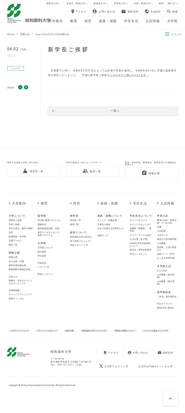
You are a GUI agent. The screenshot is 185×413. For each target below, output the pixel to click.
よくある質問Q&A (165, 265)
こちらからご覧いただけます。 (129, 75)
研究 (76, 211)
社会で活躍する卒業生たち (110, 236)
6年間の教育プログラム (49, 227)
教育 (44, 211)
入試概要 (161, 250)
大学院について (45, 255)
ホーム (10, 34)
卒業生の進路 (103, 232)
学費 (159, 234)
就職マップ (102, 243)
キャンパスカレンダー (140, 232)
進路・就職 (109, 211)
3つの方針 (162, 278)
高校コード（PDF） (166, 261)
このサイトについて (21, 337)
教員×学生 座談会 (165, 315)
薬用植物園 (14, 298)
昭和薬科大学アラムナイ (105, 338)
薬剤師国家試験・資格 (48, 236)
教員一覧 (74, 232)
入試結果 (161, 238)
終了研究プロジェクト (81, 248)
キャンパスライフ (138, 227)
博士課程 (42, 263)
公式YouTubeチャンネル (156, 384)
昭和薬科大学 (29, 13)
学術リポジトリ (79, 252)
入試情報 (167, 211)
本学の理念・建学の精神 (21, 236)
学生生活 (140, 211)
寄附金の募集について (142, 337)
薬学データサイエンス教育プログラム (48, 241)
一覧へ (115, 111)
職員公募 (78, 337)
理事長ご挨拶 (15, 227)
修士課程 (42, 259)
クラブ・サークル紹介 (140, 242)
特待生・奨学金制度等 (140, 257)
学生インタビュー (138, 261)
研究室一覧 (75, 227)
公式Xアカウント (116, 384)
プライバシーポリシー (53, 337)
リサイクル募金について (29, 342)
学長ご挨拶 (14, 232)
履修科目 (42, 232)
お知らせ (25, 34)
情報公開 (13, 264)
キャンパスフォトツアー (21, 302)
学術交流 (42, 270)
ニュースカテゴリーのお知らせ (52, 34)
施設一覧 (13, 252)
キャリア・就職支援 (107, 227)
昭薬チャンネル (16, 306)
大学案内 (19, 211)
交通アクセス (15, 248)
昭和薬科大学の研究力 (81, 244)
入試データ (162, 242)
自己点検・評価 (16, 269)
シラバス (43, 274)
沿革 (11, 240)
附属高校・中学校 (17, 244)
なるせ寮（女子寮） (139, 246)
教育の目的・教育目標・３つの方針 (167, 229)
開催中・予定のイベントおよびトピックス (21, 289)
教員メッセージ (45, 281)
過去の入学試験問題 (167, 246)
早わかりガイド (164, 311)
